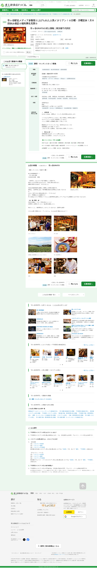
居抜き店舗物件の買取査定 (37, 560)
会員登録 (69, 512)
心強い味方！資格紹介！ (43, 512)
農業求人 (34, 562)
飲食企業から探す (15, 511)
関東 (8, 14)
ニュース (13, 529)
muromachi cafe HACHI (77, 333)
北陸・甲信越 (59, 493)
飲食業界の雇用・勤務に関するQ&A (46, 515)
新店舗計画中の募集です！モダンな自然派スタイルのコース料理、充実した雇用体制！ (48, 322)
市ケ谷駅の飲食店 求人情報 (67, 411)
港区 (77, 449)
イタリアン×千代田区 (39, 447)
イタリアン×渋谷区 (39, 443)
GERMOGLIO (40, 319)
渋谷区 (64, 449)
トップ (3, 14)
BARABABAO (40, 333)
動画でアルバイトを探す (17, 514)
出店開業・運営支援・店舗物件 (31, 558)
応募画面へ (88, 63)
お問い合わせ (14, 532)
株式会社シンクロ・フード (60, 554)
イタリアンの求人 (62, 415)
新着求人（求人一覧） (16, 503)
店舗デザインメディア (22, 562)
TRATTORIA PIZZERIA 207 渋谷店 (45, 326)
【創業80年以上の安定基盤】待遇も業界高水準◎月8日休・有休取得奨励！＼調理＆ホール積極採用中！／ (83, 322)
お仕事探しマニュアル (42, 509)
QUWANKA (44, 357)
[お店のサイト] (57, 34)
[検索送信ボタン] (94, 10)
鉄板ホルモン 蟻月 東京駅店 (35, 358)
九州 (45, 493)
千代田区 (83, 449)
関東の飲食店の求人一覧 (16, 14)
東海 (40, 493)
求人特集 (15, 10)
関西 (36, 493)
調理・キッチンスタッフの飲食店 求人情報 (44, 415)
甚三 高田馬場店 (40, 310)
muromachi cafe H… (59, 382)
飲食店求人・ (68, 558)
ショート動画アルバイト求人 (50, 562)
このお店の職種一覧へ (50, 294)
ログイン (81, 512)
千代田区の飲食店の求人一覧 (44, 14)
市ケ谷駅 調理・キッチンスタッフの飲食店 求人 (70, 417)
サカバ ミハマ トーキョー (71, 358)
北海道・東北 (51, 493)
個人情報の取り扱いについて (27, 553)
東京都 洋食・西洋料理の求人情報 (68, 413)
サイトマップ (38, 553)
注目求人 (24, 10)
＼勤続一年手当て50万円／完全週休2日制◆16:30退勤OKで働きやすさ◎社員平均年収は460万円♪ (48, 313)
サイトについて (15, 527)
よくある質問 (20, 529)
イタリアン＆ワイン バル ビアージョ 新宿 (81, 318)
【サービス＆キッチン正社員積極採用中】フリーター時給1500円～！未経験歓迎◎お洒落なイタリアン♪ (83, 337)
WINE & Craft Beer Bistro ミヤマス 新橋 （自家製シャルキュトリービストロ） (83, 326)
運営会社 (13, 535)
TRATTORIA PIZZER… (69, 383)
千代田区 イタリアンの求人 (49, 413)
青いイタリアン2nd (76, 309)
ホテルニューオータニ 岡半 (59, 358)
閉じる (28, 52)
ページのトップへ (76, 294)
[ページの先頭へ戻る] (82, 486)
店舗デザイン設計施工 (52, 558)
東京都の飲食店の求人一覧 (30, 14)
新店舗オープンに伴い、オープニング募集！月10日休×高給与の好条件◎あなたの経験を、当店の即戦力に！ (83, 313)
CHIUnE (80, 358)
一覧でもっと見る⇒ (88, 345)
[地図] (66, 48)
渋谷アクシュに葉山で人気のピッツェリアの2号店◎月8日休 (48, 329)
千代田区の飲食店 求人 (82, 411)
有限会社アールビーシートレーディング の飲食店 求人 (43, 411)
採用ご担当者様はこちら (49, 546)
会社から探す (36, 10)
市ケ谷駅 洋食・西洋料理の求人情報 (46, 417)
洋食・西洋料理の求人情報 (76, 415)
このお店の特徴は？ (32, 56)
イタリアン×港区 (38, 445)
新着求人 (5, 10)
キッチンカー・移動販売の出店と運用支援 (60, 560)
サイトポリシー (15, 553)
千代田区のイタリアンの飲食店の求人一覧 (62, 14)
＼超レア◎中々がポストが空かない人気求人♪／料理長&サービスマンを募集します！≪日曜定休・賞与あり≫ (83, 330)
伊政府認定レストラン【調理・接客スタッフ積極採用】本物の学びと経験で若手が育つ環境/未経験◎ (48, 337)
